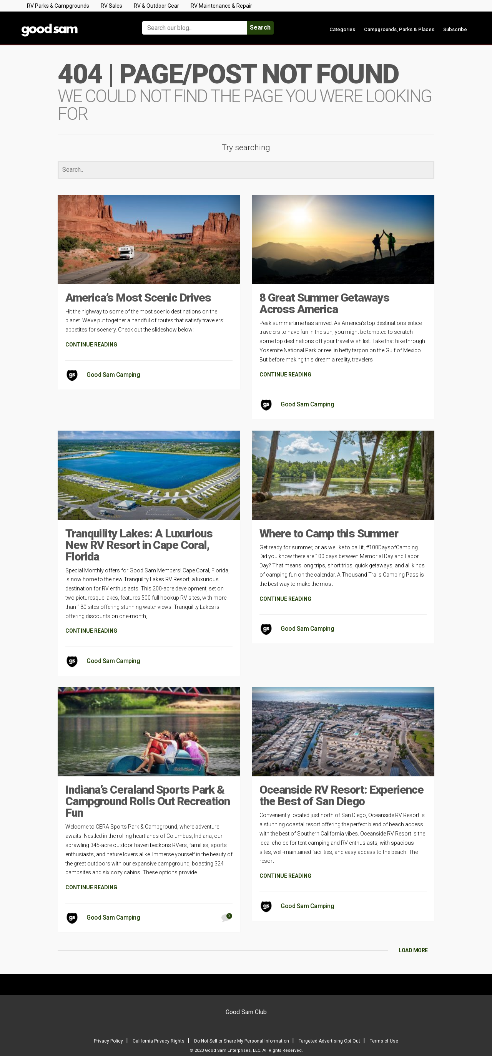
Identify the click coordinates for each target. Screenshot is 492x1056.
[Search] (246, 170)
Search (260, 27)
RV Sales (111, 6)
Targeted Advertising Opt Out (329, 1041)
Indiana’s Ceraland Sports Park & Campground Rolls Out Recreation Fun (147, 801)
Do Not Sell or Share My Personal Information (241, 1041)
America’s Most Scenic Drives (138, 297)
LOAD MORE (413, 950)
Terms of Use (384, 1041)
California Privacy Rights (158, 1041)
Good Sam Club (246, 1012)
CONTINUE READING (91, 345)
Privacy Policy (108, 1041)
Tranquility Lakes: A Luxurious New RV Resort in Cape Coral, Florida (139, 545)
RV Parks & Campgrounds (58, 6)
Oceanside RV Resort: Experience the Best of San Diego (341, 795)
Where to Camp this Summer (328, 533)
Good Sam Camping (113, 374)
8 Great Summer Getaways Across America (324, 303)
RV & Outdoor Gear (156, 6)
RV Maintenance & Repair (221, 6)
